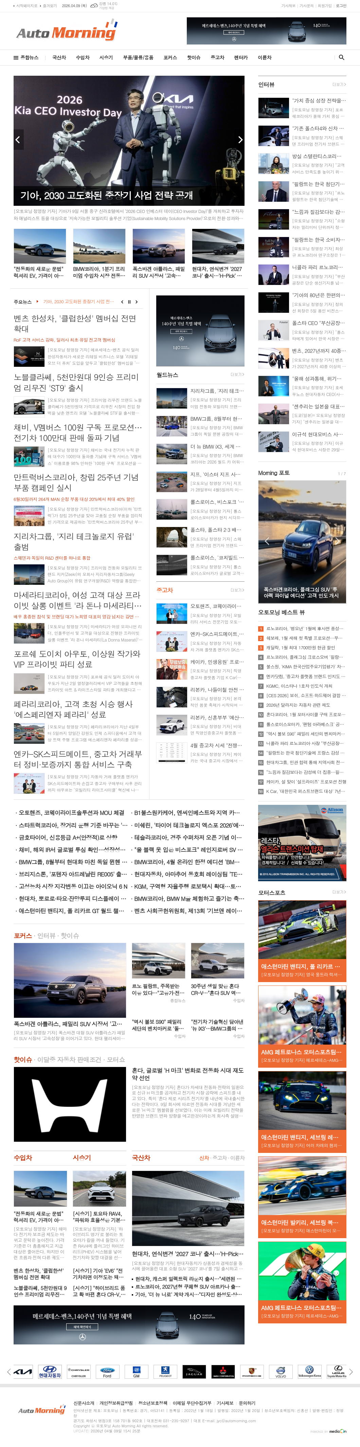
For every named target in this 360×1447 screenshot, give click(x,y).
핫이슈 (193, 57)
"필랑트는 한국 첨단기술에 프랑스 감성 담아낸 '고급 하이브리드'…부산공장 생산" (306, 753)
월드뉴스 (167, 375)
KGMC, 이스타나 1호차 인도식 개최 (299, 686)
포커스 (170, 57)
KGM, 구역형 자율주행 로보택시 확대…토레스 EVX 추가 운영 (189, 886)
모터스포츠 (271, 893)
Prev (19, 139)
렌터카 (241, 57)
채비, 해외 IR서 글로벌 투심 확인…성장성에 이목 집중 (74, 849)
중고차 (217, 57)
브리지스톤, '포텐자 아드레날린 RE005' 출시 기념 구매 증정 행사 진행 (74, 874)
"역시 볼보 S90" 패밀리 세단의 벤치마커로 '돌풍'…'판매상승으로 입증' (306, 734)
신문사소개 (83, 1403)
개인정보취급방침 (116, 1403)
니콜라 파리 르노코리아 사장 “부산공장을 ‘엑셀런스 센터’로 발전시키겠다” (306, 743)
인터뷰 (46, 935)
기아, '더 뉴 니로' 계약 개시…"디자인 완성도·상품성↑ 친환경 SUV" (190, 1294)
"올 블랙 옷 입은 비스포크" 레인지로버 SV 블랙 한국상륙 (189, 849)
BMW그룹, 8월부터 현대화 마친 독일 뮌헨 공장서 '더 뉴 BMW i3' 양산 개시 (74, 862)
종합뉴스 (29, 57)
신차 (204, 1157)
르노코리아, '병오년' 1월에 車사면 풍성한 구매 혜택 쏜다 (306, 629)
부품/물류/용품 (138, 57)
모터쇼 (116, 1059)
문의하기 (247, 1403)
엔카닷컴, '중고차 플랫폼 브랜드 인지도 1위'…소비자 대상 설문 (306, 676)
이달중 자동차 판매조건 (69, 1059)
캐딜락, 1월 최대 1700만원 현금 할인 (300, 648)
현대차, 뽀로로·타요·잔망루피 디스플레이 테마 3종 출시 (74, 898)
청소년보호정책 (152, 1403)
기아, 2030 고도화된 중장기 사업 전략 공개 (79, 301)
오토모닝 (281, 612)
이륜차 (264, 57)
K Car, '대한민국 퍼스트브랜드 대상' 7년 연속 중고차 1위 (306, 791)
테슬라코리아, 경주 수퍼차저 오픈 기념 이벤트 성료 (189, 837)
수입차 (82, 57)
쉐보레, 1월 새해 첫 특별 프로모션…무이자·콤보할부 (306, 638)
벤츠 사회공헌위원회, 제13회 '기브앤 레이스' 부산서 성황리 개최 (189, 911)
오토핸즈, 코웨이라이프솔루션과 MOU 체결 (71, 812)
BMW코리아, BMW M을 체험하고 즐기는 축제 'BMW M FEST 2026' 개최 (189, 898)
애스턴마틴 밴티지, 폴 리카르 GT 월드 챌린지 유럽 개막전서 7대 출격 (74, 911)
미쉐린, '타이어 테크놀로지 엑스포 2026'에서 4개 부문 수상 (189, 825)
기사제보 (288, 5)
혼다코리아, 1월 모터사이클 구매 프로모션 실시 (306, 714)
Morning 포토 (273, 473)
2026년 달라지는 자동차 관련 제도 (298, 705)
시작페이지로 (26, 5)
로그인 (341, 5)
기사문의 (306, 5)
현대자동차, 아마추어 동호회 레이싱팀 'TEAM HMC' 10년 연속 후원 (189, 874)
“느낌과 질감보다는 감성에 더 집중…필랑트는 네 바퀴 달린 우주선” (306, 772)
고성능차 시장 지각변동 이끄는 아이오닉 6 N (73, 886)
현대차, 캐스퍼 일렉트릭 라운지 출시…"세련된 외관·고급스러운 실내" (190, 1278)
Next (239, 139)
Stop (129, 302)
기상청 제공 (106, 8)
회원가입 (325, 5)
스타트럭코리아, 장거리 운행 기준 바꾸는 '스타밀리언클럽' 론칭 (74, 825)
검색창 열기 (340, 57)
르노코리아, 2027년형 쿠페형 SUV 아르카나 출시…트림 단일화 (190, 1286)
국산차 (59, 57)
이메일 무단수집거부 (192, 1403)
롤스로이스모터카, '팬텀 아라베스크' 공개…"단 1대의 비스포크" (306, 724)
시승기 (106, 57)
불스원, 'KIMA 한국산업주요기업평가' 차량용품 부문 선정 (306, 667)
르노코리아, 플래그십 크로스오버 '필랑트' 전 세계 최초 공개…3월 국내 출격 (306, 657)
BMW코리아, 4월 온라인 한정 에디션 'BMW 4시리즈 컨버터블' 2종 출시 (189, 862)
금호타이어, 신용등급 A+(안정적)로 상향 (68, 837)
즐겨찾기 (50, 5)
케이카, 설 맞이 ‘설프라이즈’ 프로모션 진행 (306, 782)
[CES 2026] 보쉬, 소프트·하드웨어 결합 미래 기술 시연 (306, 695)
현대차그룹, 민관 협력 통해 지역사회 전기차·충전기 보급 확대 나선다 (306, 762)
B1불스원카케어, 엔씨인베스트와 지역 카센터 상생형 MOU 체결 (189, 812)
